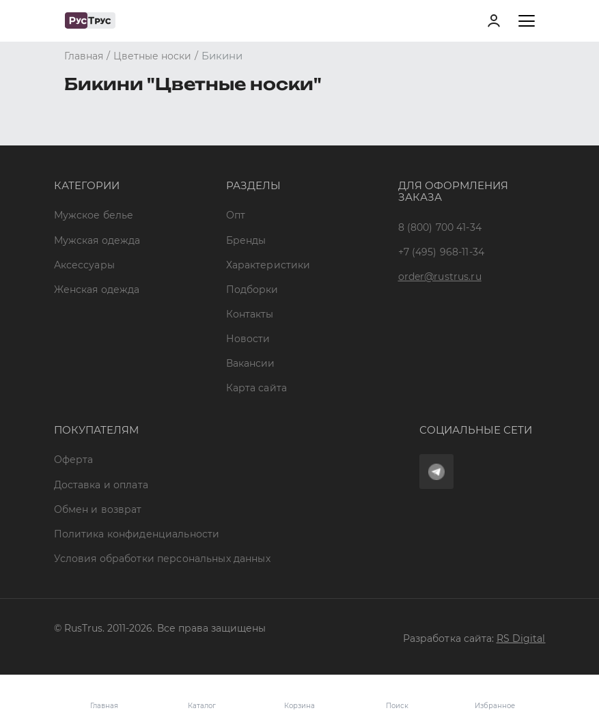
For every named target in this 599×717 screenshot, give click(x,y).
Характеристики (268, 265)
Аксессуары (84, 265)
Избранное (495, 695)
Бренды (246, 240)
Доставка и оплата (101, 485)
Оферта (74, 459)
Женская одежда (97, 289)
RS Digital (521, 638)
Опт (235, 215)
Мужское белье (94, 215)
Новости (248, 339)
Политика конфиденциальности (137, 534)
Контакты (250, 314)
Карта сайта (257, 388)
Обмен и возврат (98, 509)
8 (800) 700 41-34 (440, 227)
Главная (104, 705)
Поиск (397, 705)
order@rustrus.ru (440, 276)
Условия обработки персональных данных (162, 558)
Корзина (299, 695)
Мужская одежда (97, 240)
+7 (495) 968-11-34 (441, 252)
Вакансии (250, 363)
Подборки (252, 289)
